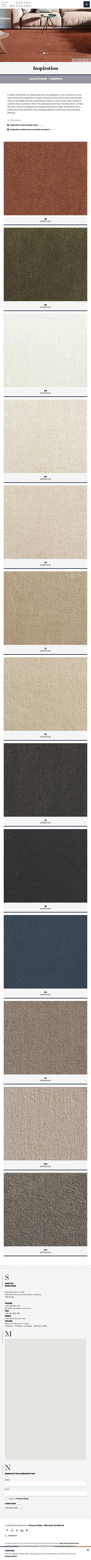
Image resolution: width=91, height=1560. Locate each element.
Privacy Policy (23, 1499)
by (11, 1536)
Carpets (56, 78)
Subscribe (10, 1504)
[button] (45, 1397)
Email (7, 1489)
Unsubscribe (11, 1508)
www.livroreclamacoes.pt (69, 1543)
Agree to (19, 1499)
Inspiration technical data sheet (22, 125)
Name (7, 1480)
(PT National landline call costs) (18, 1307)
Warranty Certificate (54, 1525)
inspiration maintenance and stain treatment (28, 130)
